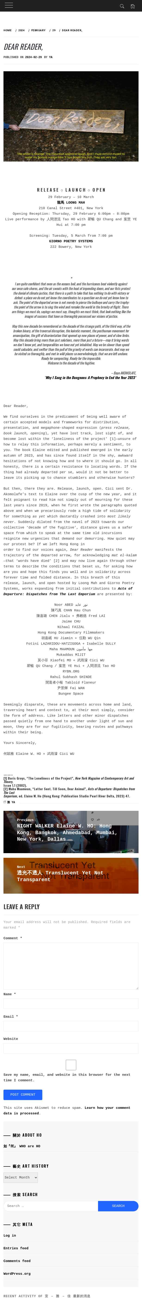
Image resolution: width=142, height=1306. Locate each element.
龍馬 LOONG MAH (71, 203)
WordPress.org (17, 1274)
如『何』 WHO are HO (21, 1146)
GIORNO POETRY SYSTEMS (71, 241)
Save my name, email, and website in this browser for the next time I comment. (66, 1077)
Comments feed (17, 1261)
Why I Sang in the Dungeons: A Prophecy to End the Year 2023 (90, 377)
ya (50, 57)
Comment (12, 938)
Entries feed (15, 1248)
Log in (9, 1236)
